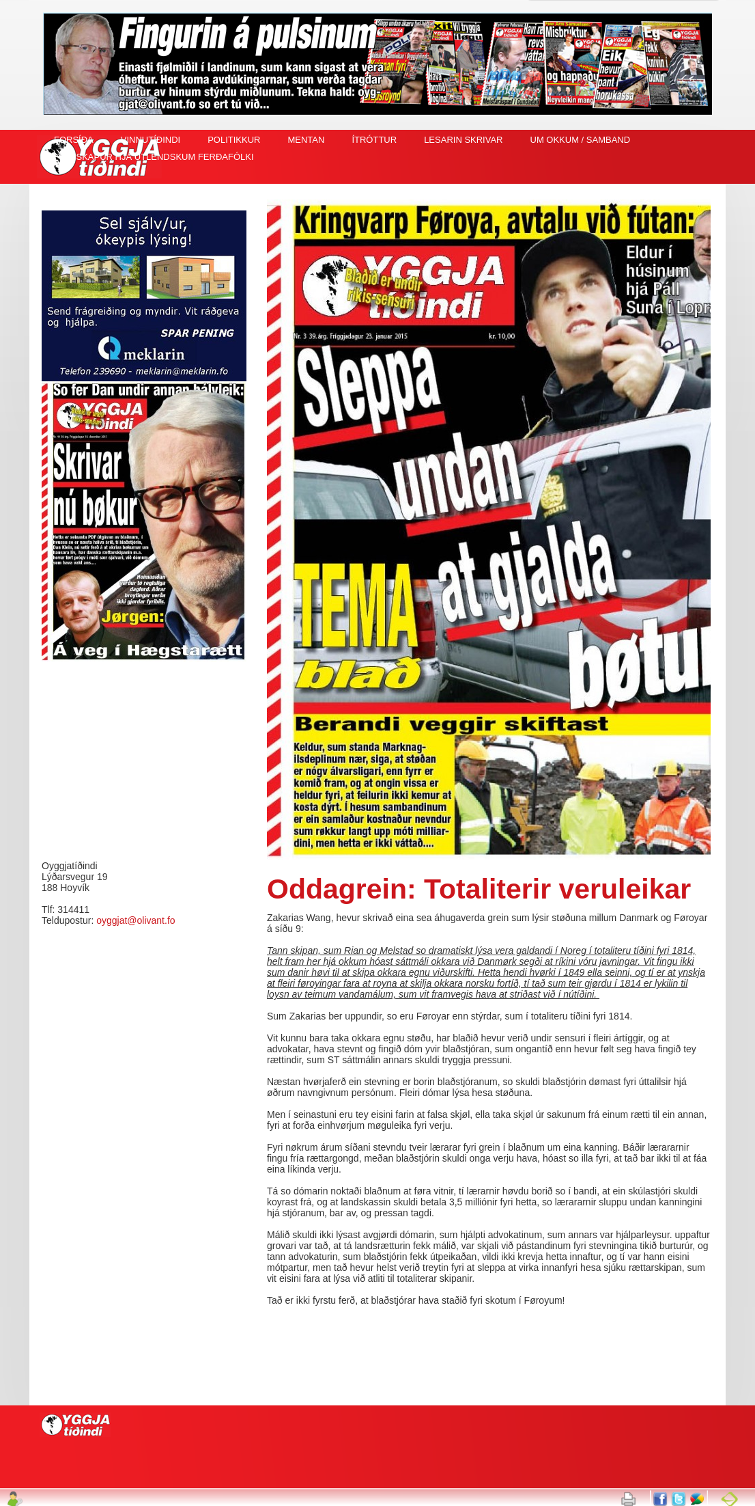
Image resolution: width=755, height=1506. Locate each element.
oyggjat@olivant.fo (135, 920)
